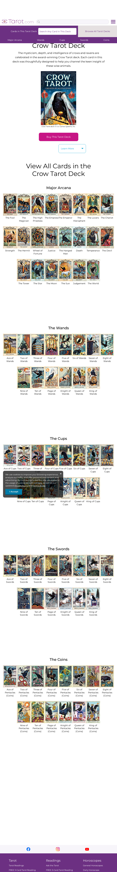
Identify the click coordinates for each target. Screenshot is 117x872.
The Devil (107, 249)
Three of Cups (38, 468)
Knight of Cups (65, 501)
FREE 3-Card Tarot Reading (22, 870)
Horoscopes (92, 860)
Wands (40, 40)
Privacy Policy (21, 485)
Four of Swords (51, 579)
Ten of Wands (38, 391)
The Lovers (93, 216)
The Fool (10, 216)
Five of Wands (65, 358)
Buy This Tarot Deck (58, 136)
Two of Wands (24, 358)
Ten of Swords (38, 611)
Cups (62, 40)
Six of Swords (79, 579)
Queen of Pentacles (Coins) (79, 727)
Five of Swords (65, 579)
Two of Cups (24, 467)
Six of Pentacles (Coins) (79, 691)
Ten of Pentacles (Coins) (38, 727)
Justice (51, 249)
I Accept (13, 491)
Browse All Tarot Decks (97, 31)
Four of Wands (51, 358)
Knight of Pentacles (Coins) (65, 727)
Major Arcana (15, 40)
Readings (53, 860)
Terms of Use (39, 485)
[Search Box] (72, 22)
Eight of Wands (107, 358)
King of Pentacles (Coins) (93, 727)
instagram (58, 849)
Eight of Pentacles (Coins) (107, 691)
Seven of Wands (93, 358)
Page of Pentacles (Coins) (51, 727)
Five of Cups (65, 467)
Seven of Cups (93, 468)
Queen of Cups (79, 501)
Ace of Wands (10, 358)
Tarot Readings (16, 865)
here (39, 483)
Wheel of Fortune (38, 250)
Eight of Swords (107, 579)
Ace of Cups (10, 467)
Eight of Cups (107, 468)
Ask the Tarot (52, 865)
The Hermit (24, 249)
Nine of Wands (24, 391)
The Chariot (107, 216)
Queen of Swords (79, 611)
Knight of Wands (65, 391)
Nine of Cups (24, 500)
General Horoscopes (93, 865)
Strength (10, 249)
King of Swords (93, 611)
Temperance (93, 249)
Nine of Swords (24, 611)
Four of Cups (51, 467)
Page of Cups (51, 501)
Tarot (13, 860)
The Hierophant (79, 217)
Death (79, 249)
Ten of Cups (38, 500)
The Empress (51, 216)
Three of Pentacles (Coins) (38, 691)
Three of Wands (38, 358)
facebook (28, 849)
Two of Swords (24, 579)
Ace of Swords (10, 579)
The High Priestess (38, 217)
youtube (87, 849)
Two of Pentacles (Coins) (24, 691)
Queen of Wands (79, 391)
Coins (106, 40)
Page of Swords (51, 611)
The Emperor (65, 216)
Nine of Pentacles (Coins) (24, 727)
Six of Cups (79, 467)
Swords (84, 40)
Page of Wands (51, 391)
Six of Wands (79, 356)
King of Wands (93, 391)
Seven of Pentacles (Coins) (93, 691)
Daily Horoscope (91, 870)
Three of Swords (38, 579)
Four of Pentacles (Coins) (51, 691)
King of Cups (93, 500)
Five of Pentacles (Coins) (65, 691)
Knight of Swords (65, 611)
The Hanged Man (65, 250)
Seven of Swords (93, 579)
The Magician (24, 217)
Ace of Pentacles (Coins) (10, 691)
